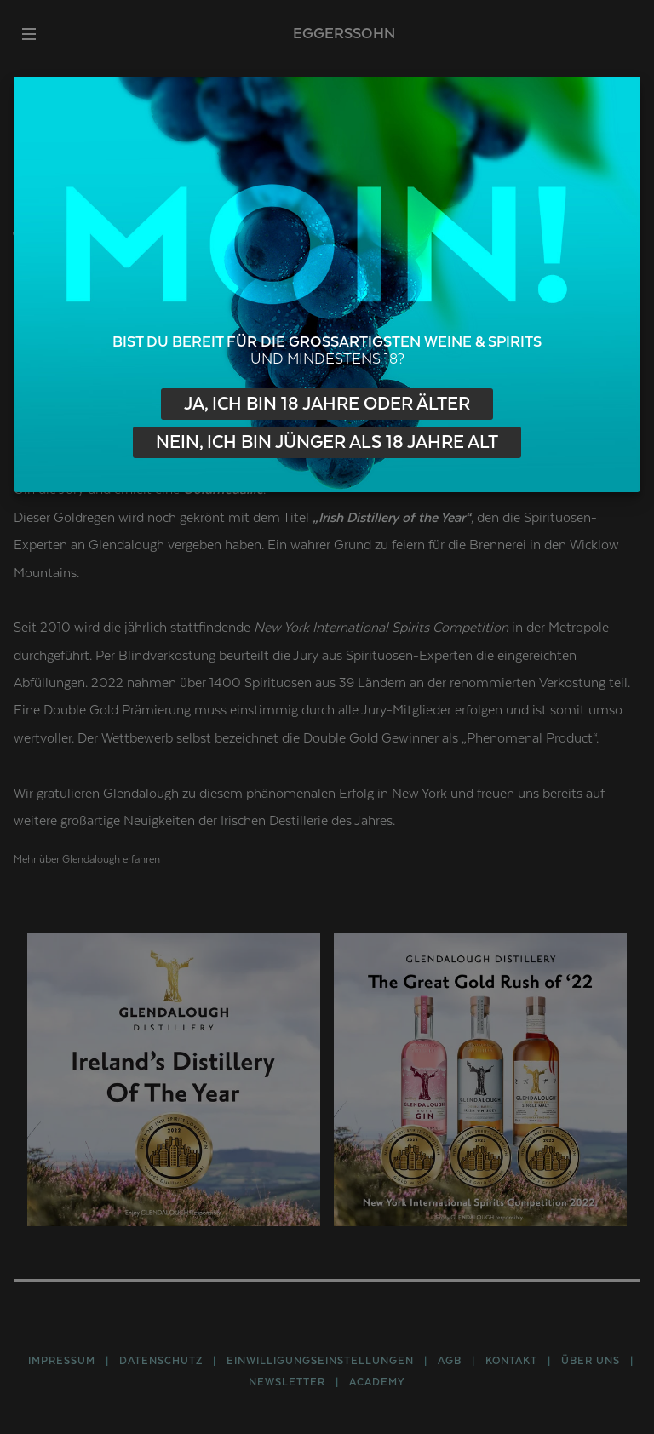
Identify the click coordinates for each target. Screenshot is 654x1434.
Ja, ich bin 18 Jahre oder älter (327, 404)
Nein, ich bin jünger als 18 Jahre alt (327, 442)
